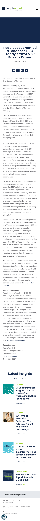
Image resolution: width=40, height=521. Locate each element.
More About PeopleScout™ (15, 495)
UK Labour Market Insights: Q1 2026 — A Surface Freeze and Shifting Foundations (26, 393)
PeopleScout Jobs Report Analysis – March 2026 (26, 477)
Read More (19, 484)
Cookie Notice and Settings (10, 513)
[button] (4, 517)
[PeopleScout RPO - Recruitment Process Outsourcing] (12, 8)
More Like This (18, 378)
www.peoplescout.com (16, 340)
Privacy (17, 506)
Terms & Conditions (8, 506)
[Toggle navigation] (37, 9)
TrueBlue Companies (8, 508)
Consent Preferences (8, 512)
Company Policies (25, 506)
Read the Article (20, 403)
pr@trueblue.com (10, 356)
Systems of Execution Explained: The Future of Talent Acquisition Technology (24, 422)
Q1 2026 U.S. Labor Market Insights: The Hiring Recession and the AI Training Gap (26, 452)
